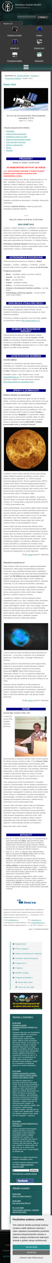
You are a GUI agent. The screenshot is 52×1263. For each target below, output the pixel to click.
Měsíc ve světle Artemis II (21, 1196)
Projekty (39, 35)
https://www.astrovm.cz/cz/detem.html (18, 382)
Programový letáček (14, 61)
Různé (9, 148)
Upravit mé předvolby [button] (31, 1258)
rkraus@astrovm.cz (11, 377)
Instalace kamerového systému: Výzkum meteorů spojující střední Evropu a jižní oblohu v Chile (24, 1075)
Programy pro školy (14, 35)
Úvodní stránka (23, 76)
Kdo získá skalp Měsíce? (21, 1203)
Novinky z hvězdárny (23, 1017)
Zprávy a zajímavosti (14, 145)
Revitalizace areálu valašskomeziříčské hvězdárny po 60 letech (24, 1027)
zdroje (30, 555)
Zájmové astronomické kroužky (18, 139)
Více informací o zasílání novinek (24, 1174)
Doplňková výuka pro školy (16, 137)
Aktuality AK (14, 48)
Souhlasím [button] (31, 1247)
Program (34, 76)
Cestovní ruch (39, 48)
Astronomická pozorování (16, 134)
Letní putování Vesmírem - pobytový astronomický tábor (25, 1211)
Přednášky (10, 131)
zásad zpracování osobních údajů (22, 1166)
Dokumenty (39, 61)
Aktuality (9, 150)
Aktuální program (21, 1188)
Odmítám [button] (31, 1252)
